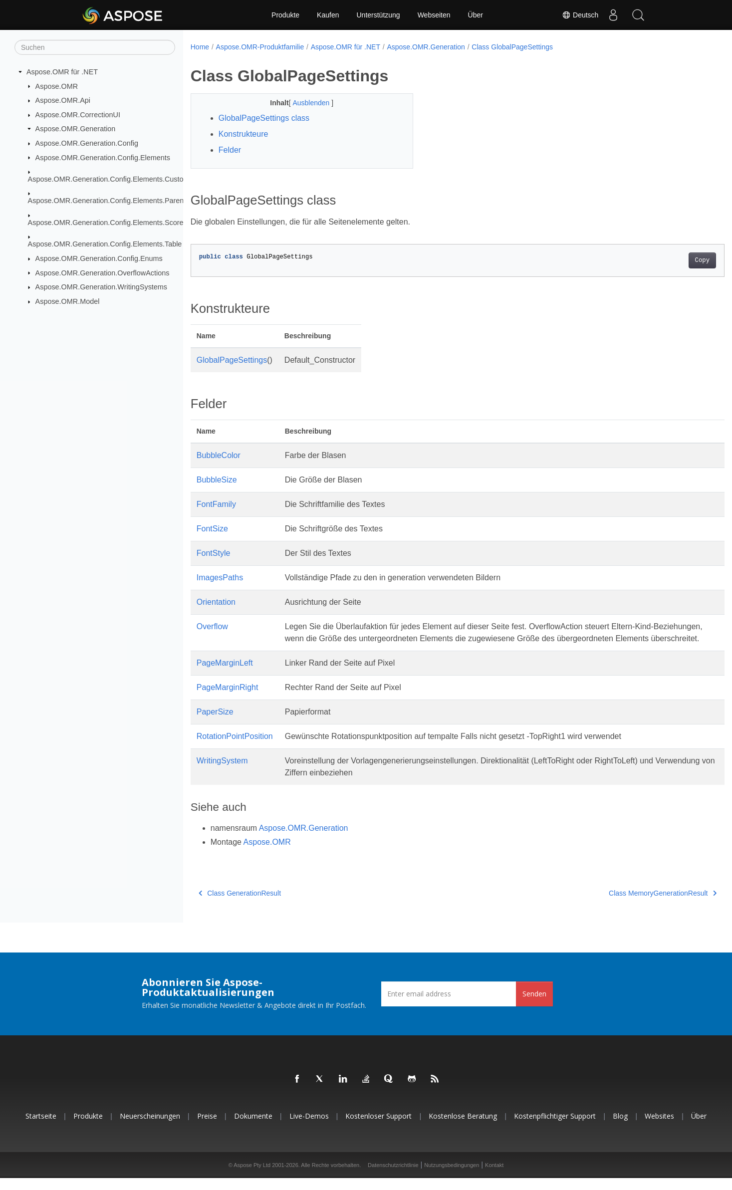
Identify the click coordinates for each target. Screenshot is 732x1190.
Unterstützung (378, 15)
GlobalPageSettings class (264, 118)
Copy (665, 260)
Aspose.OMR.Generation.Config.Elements (102, 157)
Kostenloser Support (378, 1128)
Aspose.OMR (56, 86)
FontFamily (216, 504)
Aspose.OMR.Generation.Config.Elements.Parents (109, 201)
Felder (230, 150)
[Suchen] (94, 47)
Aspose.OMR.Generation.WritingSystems (101, 287)
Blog (620, 1128)
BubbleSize (217, 480)
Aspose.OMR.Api (62, 100)
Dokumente (253, 1128)
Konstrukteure (243, 134)
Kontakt (494, 1177)
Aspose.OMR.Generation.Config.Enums (99, 258)
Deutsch (579, 14)
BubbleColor (219, 455)
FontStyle (214, 553)
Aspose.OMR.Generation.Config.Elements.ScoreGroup (116, 223)
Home (200, 47)
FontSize (212, 528)
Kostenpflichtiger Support (555, 1128)
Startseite (40, 1128)
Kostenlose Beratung (463, 1128)
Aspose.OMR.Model (67, 301)
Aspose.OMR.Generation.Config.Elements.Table (105, 244)
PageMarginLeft (225, 675)
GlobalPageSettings (232, 360)
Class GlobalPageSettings (512, 47)
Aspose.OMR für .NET (62, 72)
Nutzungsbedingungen (451, 1177)
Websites (659, 1128)
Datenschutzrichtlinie (393, 1177)
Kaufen (328, 15)
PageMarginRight (227, 699)
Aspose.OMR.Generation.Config (86, 143)
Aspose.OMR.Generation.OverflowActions (102, 272)
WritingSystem (222, 772)
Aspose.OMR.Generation (75, 129)
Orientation (216, 602)
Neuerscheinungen (150, 1128)
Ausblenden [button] (304, 103)
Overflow (212, 626)
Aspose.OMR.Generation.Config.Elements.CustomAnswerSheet (130, 179)
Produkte (285, 15)
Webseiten (434, 15)
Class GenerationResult (240, 905)
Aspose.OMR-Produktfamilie (260, 47)
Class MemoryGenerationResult (626, 905)
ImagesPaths (220, 577)
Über (475, 15)
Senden (534, 1005)
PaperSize (215, 723)
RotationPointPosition (235, 748)
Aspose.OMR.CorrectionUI (77, 115)
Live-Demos (309, 1128)
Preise (207, 1128)
